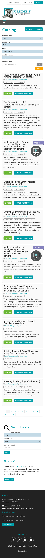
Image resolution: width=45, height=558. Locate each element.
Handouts (29, 219)
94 (13, 415)
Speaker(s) (19, 82)
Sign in (38, 2)
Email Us (9, 479)
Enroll (8, 93)
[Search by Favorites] (22, 58)
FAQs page (20, 466)
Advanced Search (34, 29)
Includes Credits (23, 79)
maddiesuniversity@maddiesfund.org (20, 508)
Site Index (11, 546)
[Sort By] (22, 51)
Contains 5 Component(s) (11, 151)
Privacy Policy (21, 546)
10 (5, 415)
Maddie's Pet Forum (14, 2)
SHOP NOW (8, 524)
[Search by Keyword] (19, 64)
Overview (8, 82)
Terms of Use (32, 546)
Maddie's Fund (27, 2)
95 (18, 415)
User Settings (22, 551)
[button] (40, 64)
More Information (23, 93)
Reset (38, 69)
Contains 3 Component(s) (11, 79)
